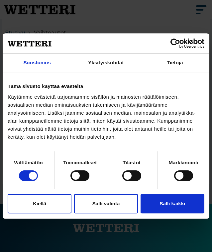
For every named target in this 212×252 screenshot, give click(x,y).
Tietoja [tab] (175, 62)
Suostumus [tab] (37, 62)
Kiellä (39, 203)
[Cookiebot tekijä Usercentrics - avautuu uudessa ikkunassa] (175, 43)
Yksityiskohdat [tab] (106, 62)
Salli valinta (106, 203)
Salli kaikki (172, 203)
